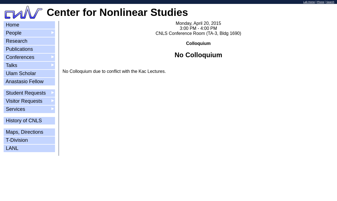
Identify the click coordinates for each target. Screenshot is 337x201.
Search (330, 2)
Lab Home (309, 2)
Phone (320, 2)
